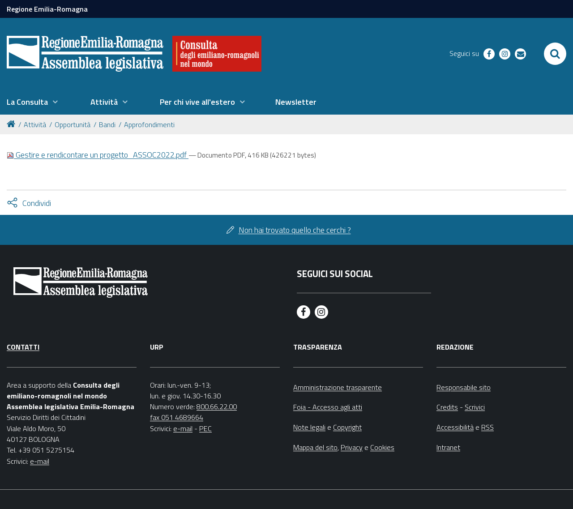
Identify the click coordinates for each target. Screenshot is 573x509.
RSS (487, 427)
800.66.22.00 (217, 406)
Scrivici (475, 407)
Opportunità (72, 124)
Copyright (347, 427)
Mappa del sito (315, 447)
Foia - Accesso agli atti (327, 407)
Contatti (23, 347)
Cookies (382, 447)
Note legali (309, 427)
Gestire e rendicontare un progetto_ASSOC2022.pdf (97, 155)
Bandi (107, 124)
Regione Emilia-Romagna (47, 9)
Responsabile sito (463, 387)
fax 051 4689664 (176, 417)
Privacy (352, 447)
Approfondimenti (149, 124)
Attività (35, 124)
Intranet (448, 447)
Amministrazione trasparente (337, 387)
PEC (205, 428)
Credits (447, 407)
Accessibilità (455, 427)
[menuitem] (32, 102)
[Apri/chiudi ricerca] (555, 54)
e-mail (39, 461)
